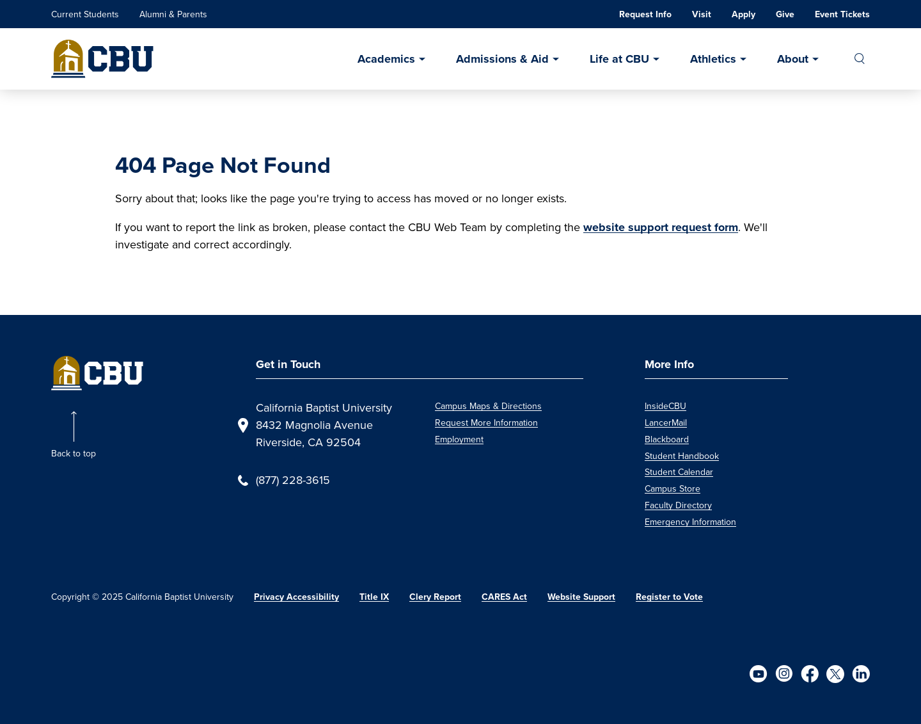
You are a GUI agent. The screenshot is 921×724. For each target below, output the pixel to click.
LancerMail (666, 423)
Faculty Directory (678, 505)
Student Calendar (679, 472)
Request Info (645, 14)
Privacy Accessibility (296, 597)
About (792, 59)
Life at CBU (619, 59)
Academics (386, 59)
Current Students (85, 14)
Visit (701, 14)
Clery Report (435, 597)
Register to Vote (669, 597)
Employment (459, 439)
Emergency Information (690, 522)
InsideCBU (665, 406)
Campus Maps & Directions (488, 406)
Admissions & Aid (502, 59)
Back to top (73, 453)
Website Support (581, 597)
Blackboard (667, 439)
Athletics (713, 59)
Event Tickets (842, 14)
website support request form (660, 227)
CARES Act (504, 597)
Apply (743, 14)
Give (785, 14)
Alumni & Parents (173, 14)
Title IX (374, 597)
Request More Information (486, 423)
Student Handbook (682, 456)
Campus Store (672, 488)
